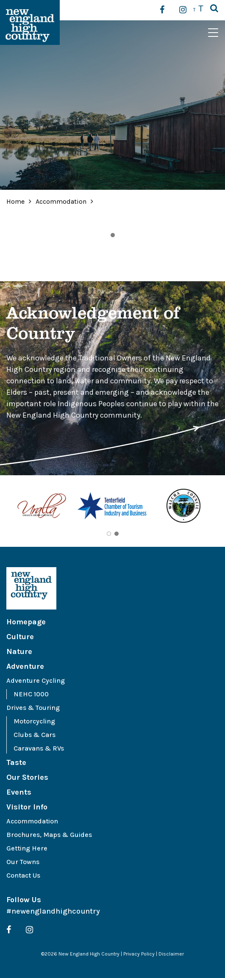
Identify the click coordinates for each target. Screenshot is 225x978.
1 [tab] (113, 235)
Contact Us (23, 875)
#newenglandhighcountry (53, 911)
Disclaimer (171, 954)
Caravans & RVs (39, 748)
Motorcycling (34, 721)
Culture (20, 636)
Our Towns (22, 862)
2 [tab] (116, 534)
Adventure (25, 666)
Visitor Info (26, 807)
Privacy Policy (139, 954)
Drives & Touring (33, 708)
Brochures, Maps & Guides (49, 835)
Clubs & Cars (35, 735)
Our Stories (27, 777)
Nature (19, 651)
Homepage (26, 621)
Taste (16, 762)
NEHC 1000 (31, 694)
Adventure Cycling (35, 680)
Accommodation (62, 201)
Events (18, 792)
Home (15, 201)
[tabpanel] (41, 507)
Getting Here (26, 848)
